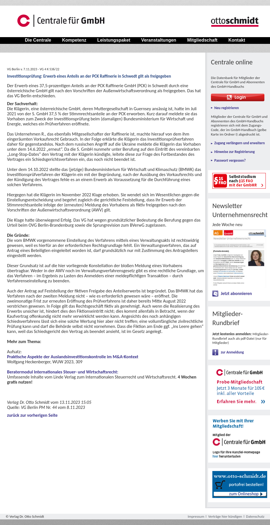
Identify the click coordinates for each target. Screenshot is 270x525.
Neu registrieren (226, 108)
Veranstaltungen (158, 40)
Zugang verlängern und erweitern (239, 143)
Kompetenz (74, 40)
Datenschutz (255, 516)
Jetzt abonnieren (236, 293)
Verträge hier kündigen (225, 516)
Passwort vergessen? (230, 160)
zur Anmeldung (232, 352)
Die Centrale (38, 40)
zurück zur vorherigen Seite (32, 415)
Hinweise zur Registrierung (234, 152)
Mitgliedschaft (202, 40)
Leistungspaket (113, 40)
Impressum (196, 516)
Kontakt (236, 40)
